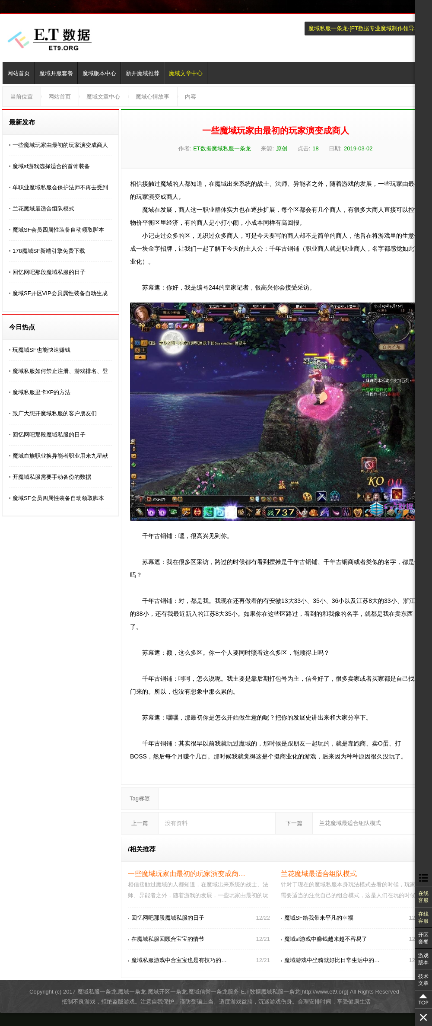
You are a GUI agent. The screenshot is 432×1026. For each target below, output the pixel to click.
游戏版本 (423, 959)
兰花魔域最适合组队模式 (43, 208)
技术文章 (423, 979)
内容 (190, 96)
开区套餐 (423, 938)
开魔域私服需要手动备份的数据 (52, 477)
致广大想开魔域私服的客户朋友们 (55, 413)
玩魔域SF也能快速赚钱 (41, 350)
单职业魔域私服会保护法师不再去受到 (60, 187)
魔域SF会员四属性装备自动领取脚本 (58, 229)
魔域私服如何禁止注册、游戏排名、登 (60, 371)
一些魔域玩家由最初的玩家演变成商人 (60, 145)
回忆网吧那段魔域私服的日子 (49, 272)
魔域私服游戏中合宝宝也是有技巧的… (179, 960)
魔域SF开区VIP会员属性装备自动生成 (60, 293)
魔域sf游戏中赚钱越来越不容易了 (325, 939)
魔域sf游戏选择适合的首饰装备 (51, 166)
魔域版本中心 (99, 73)
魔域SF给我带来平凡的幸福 (318, 917)
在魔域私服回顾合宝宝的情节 (167, 939)
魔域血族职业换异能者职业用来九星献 (60, 455)
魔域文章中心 (186, 73)
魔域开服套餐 (56, 73)
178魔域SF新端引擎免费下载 (49, 251)
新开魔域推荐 (142, 73)
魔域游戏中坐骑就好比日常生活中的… (332, 960)
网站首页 (18, 73)
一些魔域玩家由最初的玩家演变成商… (186, 873)
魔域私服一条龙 (328, 28)
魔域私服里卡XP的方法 (41, 392)
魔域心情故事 (152, 96)
